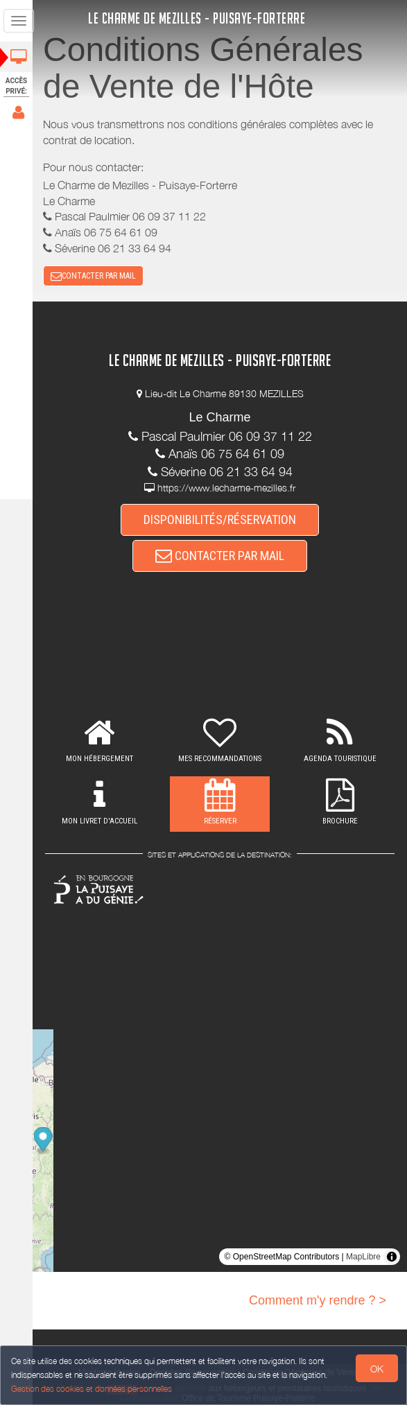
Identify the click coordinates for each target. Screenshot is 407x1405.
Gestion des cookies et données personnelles (91, 1389)
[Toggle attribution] (391, 1256)
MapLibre (363, 1257)
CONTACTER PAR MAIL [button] (97, 276)
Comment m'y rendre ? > (317, 1300)
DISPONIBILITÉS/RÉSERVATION (222, 519)
